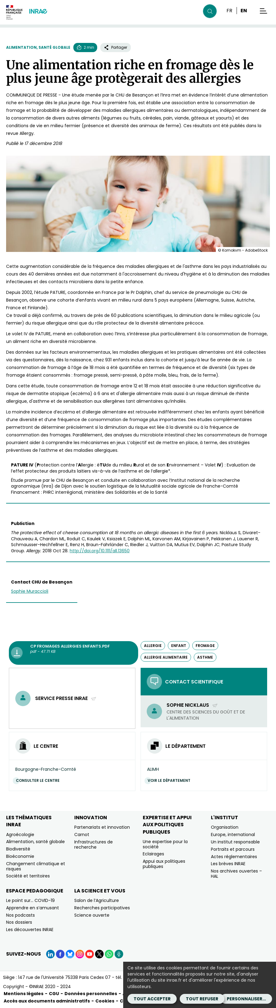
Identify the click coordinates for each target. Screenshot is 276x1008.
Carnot (81, 834)
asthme (205, 657)
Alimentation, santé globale (38, 47)
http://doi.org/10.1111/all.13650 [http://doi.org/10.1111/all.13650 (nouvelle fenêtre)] (100, 551)
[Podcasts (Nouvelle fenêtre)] (119, 954)
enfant (178, 645)
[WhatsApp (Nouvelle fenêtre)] (109, 954)
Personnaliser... (246, 999)
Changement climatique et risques (35, 866)
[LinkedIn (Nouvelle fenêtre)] (50, 954)
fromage (205, 645)
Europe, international (233, 834)
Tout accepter (152, 999)
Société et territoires (28, 876)
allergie (153, 645)
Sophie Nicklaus (192, 705)
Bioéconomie (20, 856)
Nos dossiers (19, 922)
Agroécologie (20, 834)
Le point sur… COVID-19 (30, 900)
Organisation (224, 827)
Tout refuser (202, 999)
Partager (115, 47)
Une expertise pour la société (165, 844)
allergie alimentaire (166, 657)
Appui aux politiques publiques (164, 863)
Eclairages (153, 854)
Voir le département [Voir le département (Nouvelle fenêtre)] (170, 780)
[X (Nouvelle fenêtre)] (99, 954)
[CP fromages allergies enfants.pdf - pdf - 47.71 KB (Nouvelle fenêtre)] (73, 653)
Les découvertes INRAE (29, 929)
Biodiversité (18, 849)
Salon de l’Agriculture (96, 900)
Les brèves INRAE (228, 864)
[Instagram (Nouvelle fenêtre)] (79, 954)
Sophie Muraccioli (29, 591)
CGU (54, 994)
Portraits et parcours (233, 849)
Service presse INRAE (66, 698)
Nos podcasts (20, 915)
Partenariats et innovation (102, 827)
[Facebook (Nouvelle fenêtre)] (60, 954)
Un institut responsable (235, 842)
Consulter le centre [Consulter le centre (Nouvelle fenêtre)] (39, 780)
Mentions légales (23, 994)
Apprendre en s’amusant (32, 908)
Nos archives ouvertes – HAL (236, 873)
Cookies (104, 1001)
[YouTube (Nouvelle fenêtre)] (89, 954)
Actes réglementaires (234, 857)
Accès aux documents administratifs (47, 1001)
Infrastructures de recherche (93, 844)
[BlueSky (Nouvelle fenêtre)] (70, 954)
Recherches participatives (102, 908)
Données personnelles (90, 994)
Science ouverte (91, 915)
